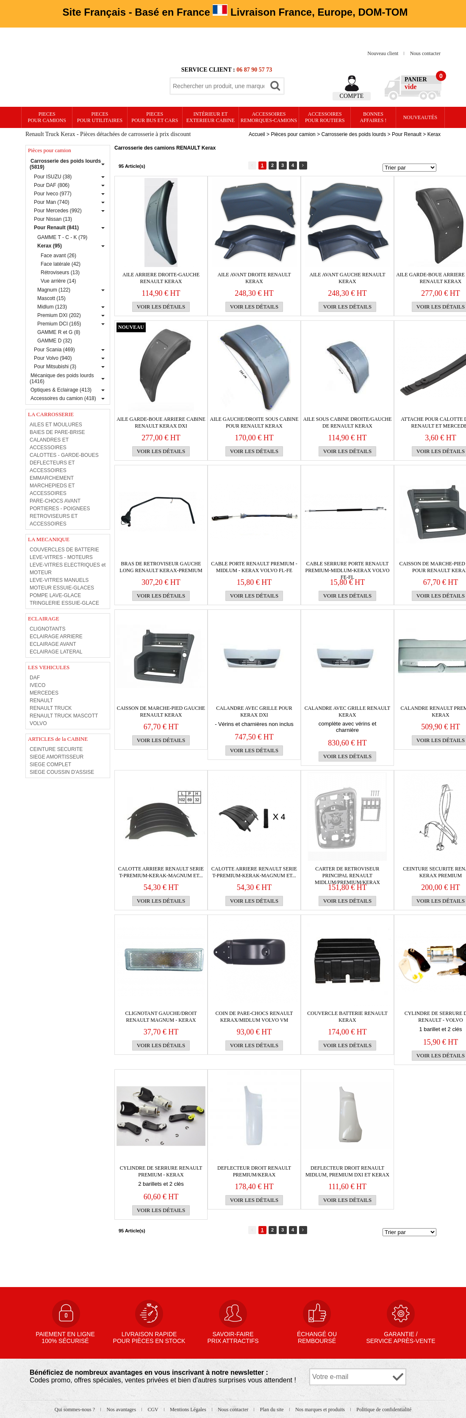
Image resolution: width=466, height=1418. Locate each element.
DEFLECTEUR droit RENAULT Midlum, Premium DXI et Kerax (347, 1171)
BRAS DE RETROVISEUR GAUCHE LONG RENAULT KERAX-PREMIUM (160, 567)
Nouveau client (383, 53)
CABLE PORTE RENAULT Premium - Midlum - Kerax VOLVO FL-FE (254, 567)
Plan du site (272, 1409)
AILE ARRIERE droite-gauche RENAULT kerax (161, 278)
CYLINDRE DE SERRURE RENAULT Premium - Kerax (161, 1171)
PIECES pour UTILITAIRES (99, 117)
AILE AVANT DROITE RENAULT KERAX (254, 278)
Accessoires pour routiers (325, 117)
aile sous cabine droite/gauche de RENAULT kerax (347, 422)
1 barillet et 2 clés (440, 1029)
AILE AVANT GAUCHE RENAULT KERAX (347, 278)
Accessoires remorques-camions (269, 117)
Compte (352, 96)
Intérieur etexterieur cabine (210, 117)
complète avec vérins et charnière (348, 726)
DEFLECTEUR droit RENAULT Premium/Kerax (254, 1171)
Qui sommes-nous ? (75, 1409)
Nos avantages (121, 1409)
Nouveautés (420, 117)
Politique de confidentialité (383, 1409)
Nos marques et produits (320, 1409)
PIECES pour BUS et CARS (154, 117)
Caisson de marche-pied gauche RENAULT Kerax (161, 711)
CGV (153, 1409)
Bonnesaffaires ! (373, 117)
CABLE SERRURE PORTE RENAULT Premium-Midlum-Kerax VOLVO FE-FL (347, 567)
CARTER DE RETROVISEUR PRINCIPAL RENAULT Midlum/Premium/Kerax (347, 872)
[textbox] (218, 86)
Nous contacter (425, 53)
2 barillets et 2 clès (161, 1184)
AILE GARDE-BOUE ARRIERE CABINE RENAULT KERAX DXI (160, 422)
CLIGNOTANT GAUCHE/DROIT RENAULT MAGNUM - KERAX (161, 1016)
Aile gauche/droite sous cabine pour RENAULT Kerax (254, 422)
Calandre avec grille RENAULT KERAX (347, 711)
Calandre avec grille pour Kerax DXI (254, 711)
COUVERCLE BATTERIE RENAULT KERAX (347, 1016)
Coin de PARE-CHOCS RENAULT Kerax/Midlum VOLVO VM (254, 1016)
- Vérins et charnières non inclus (254, 724)
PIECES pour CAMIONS (47, 117)
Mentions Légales (189, 1409)
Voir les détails (161, 306)
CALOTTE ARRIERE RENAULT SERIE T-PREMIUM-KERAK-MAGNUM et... (161, 872)
